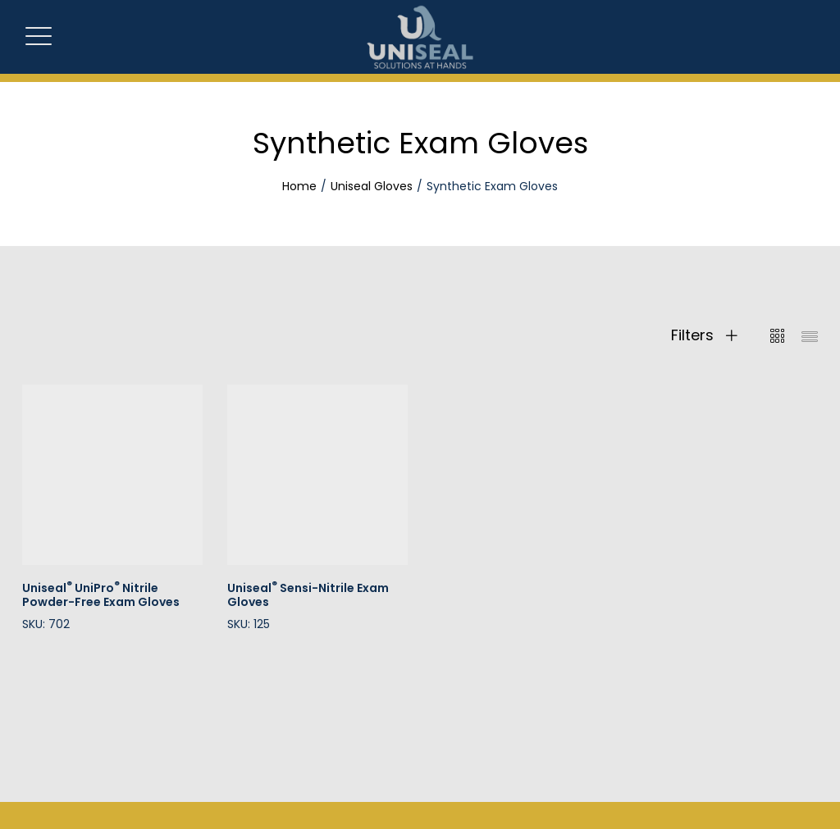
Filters (704, 335)
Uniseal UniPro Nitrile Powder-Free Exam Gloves (101, 595)
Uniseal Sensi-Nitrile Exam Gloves (308, 595)
